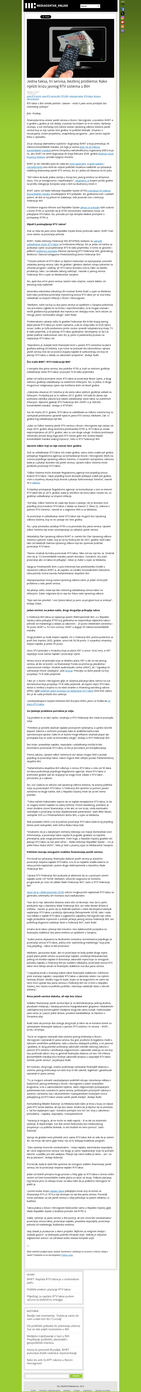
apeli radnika (96, 163)
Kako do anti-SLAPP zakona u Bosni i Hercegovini (50, 1362)
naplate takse (57, 1191)
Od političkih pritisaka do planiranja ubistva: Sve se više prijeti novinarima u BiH (53, 1328)
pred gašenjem (78, 163)
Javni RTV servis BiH (51, 96)
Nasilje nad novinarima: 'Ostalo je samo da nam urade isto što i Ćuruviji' (53, 1318)
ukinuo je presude (90, 207)
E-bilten (77, 1390)
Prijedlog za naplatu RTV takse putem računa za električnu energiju (50, 1298)
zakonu (36, 482)
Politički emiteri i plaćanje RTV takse (49, 1290)
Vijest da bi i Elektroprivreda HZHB (45, 892)
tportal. (69, 670)
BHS (123, 2)
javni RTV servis (34, 96)
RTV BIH (65, 96)
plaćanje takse (76, 96)
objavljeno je (82, 180)
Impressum (87, 1390)
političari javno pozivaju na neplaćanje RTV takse (66, 690)
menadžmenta (35, 167)
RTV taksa (88, 96)
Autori (33, 1390)
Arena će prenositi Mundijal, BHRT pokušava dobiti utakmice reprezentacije (52, 1352)
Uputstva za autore (102, 1390)
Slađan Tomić (33, 91)
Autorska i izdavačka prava (49, 1390)
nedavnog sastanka (46, 251)
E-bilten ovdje (67, 1255)
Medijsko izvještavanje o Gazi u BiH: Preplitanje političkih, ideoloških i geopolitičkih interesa (48, 1339)
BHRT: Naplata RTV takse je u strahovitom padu (53, 1281)
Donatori (66, 1390)
